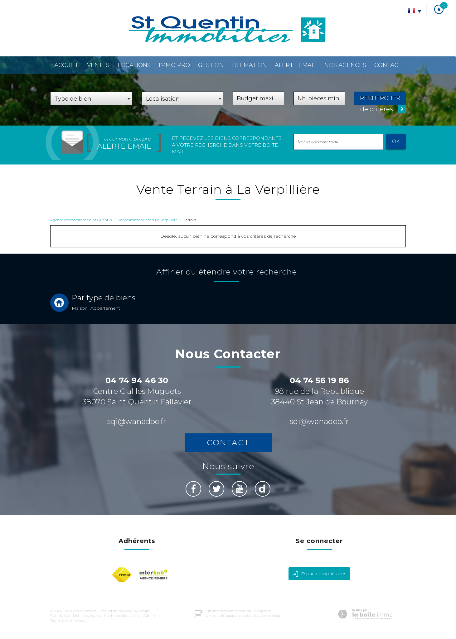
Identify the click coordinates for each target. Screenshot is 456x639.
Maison (80, 308)
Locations (134, 65)
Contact (388, 65)
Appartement (105, 308)
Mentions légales (87, 615)
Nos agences (345, 65)
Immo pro (174, 65)
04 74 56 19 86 (319, 380)
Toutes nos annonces (67, 620)
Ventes (98, 65)
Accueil (66, 65)
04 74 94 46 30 (136, 380)
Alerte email (295, 65)
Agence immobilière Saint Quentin (81, 219)
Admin (149, 615)
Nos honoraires (116, 615)
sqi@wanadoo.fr (136, 421)
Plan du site (60, 615)
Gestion (211, 65)
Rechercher (380, 98)
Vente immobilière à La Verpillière (147, 219)
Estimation (249, 65)
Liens (136, 615)
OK (396, 141)
